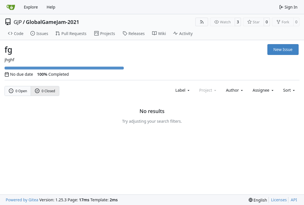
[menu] (290, 90)
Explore (31, 7)
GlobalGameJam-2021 (52, 22)
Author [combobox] (235, 90)
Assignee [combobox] (263, 90)
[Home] (11, 7)
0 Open (18, 91)
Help (51, 7)
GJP (18, 22)
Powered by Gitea (22, 199)
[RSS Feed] (201, 22)
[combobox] (183, 90)
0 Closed (45, 91)
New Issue (283, 49)
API (294, 199)
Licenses (279, 199)
